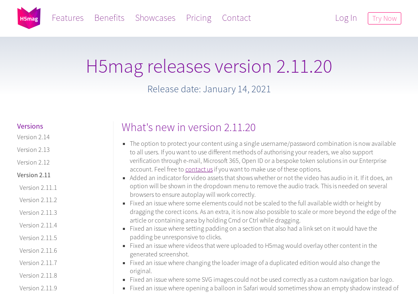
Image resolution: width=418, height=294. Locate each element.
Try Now (384, 18)
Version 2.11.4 (37, 225)
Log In (346, 17)
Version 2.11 (34, 175)
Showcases (156, 17)
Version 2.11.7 (37, 262)
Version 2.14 (33, 137)
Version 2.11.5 (37, 238)
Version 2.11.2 (37, 200)
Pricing (199, 17)
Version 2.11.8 (37, 275)
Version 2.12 (33, 162)
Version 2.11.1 (37, 187)
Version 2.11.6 (37, 250)
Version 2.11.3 (37, 212)
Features (68, 17)
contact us (199, 169)
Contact (236, 17)
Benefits (110, 17)
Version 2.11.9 (37, 288)
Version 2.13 (33, 149)
